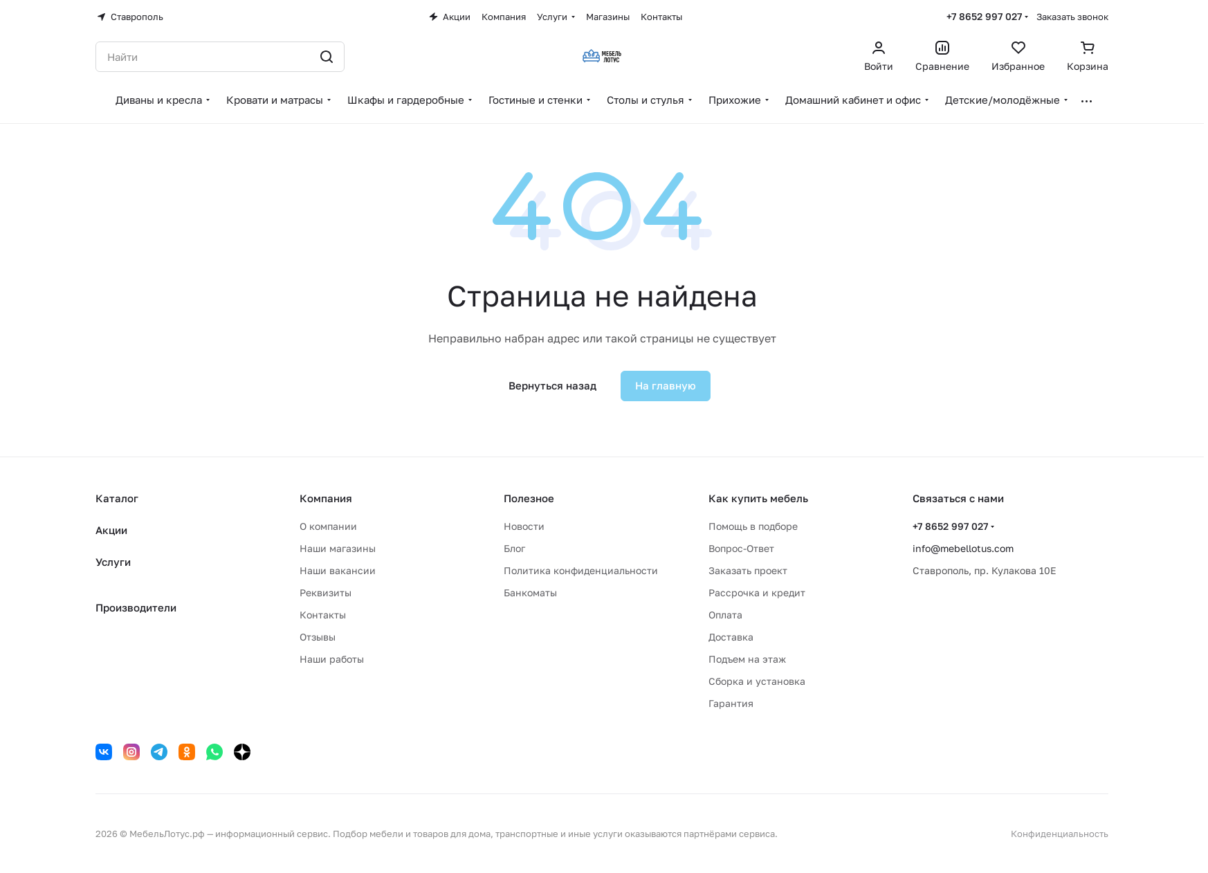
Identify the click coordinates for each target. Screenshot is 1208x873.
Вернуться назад (552, 385)
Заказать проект (747, 570)
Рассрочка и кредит (756, 592)
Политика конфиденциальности (581, 570)
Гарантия (730, 703)
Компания (326, 498)
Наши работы (332, 659)
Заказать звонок (1072, 16)
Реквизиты (325, 592)
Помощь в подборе (753, 526)
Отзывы (318, 637)
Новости (524, 526)
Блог (514, 548)
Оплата (725, 615)
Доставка (730, 637)
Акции (111, 530)
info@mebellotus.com (963, 548)
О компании (328, 526)
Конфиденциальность (1059, 833)
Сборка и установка (756, 681)
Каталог (116, 498)
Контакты (323, 615)
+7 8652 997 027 (984, 16)
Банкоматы (530, 592)
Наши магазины (338, 548)
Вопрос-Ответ (741, 548)
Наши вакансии (338, 570)
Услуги (113, 561)
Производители (135, 607)
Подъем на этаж (747, 659)
